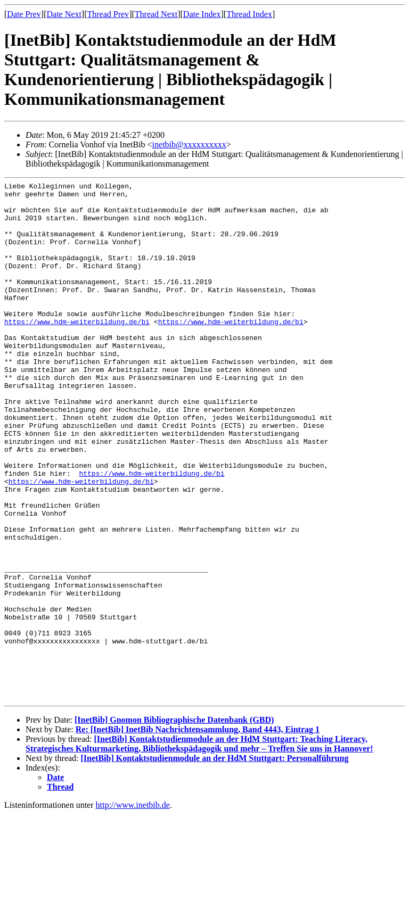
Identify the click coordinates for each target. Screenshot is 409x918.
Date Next (64, 14)
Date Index (202, 14)
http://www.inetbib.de (133, 908)
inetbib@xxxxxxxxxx (189, 144)
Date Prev (24, 14)
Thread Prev (108, 14)
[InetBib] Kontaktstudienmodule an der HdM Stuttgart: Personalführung (215, 861)
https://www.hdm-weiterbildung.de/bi (77, 350)
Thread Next (156, 14)
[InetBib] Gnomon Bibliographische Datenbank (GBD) (174, 823)
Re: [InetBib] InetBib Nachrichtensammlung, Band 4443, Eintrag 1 (198, 833)
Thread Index (249, 14)
